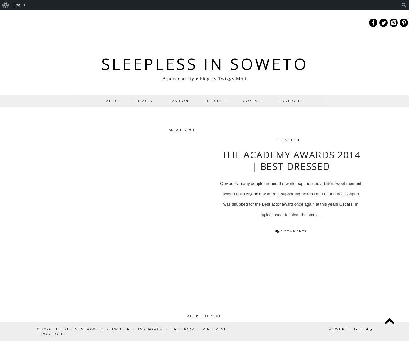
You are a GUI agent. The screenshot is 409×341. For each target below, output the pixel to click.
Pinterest (214, 329)
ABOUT (113, 101)
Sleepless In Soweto (204, 64)
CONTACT (253, 101)
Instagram (150, 329)
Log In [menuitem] (19, 5)
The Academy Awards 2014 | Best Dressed (290, 162)
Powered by (350, 329)
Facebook (183, 329)
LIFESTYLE (215, 101)
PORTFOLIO (291, 101)
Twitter (121, 329)
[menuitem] (5, 5)
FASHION (179, 101)
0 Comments (290, 233)
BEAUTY (144, 101)
